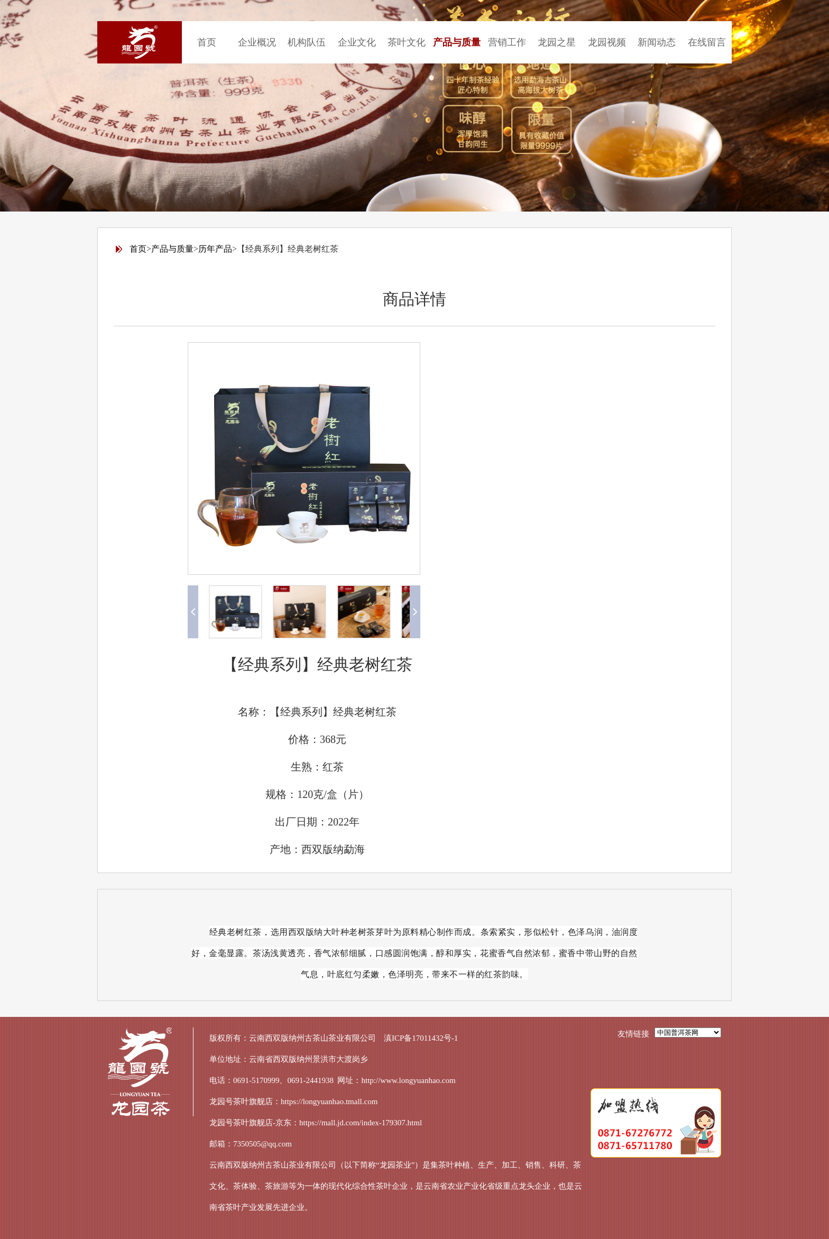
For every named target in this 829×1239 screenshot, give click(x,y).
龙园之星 (557, 42)
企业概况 (257, 42)
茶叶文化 (407, 42)
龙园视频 (607, 42)
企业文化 (357, 42)
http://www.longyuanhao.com (409, 1080)
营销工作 (507, 42)
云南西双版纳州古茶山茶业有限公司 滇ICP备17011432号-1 (353, 1038)
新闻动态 (657, 42)
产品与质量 (457, 42)
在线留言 (707, 42)
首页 (206, 42)
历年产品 (215, 248)
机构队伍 (307, 42)
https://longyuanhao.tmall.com (329, 1101)
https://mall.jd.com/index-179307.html (360, 1122)
